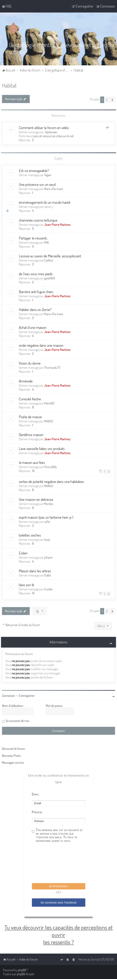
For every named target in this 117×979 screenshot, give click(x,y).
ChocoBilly (50, 467)
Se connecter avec (58, 902)
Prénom (37, 812)
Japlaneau (50, 132)
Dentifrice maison (31, 434)
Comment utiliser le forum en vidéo (44, 127)
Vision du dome (30, 363)
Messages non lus (13, 762)
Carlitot (48, 260)
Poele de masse (30, 416)
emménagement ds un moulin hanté (44, 202)
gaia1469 (49, 278)
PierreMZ (49, 403)
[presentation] (62, 863)
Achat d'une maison (32, 327)
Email (35, 794)
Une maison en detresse (36, 499)
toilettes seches (30, 535)
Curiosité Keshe (30, 398)
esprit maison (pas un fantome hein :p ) (46, 517)
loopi (47, 540)
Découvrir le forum (13, 748)
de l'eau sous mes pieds (36, 273)
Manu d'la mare (53, 189)
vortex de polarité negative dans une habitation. (52, 481)
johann (48, 557)
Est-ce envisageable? (34, 170)
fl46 (46, 242)
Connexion (8, 695)
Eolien (23, 552)
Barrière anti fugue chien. (36, 291)
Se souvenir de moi (17, 721)
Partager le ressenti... (33, 238)
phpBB (22, 970)
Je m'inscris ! (58, 886)
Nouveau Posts (11, 755)
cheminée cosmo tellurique (38, 220)
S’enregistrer (27, 695)
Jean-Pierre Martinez (57, 225)
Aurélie (48, 589)
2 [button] (107, 99)
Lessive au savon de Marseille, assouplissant (50, 255)
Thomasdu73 (52, 368)
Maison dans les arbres (35, 570)
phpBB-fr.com (25, 974)
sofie (47, 522)
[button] (112, 100)
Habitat (9, 85)
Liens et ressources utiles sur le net (53, 136)
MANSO (48, 421)
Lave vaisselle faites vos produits (42, 448)
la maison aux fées (32, 462)
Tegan (47, 175)
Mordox (48, 504)
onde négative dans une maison (41, 345)
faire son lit (26, 584)
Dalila (47, 575)
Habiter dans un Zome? (35, 309)
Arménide (26, 380)
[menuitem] (6, 6)
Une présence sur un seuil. (37, 184)
